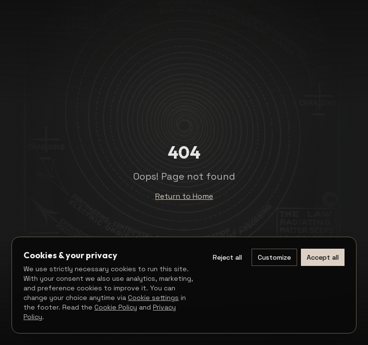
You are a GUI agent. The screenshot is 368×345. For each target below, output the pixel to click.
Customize (274, 257)
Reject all (227, 257)
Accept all (323, 257)
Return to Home (184, 196)
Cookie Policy (115, 307)
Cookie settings (153, 297)
